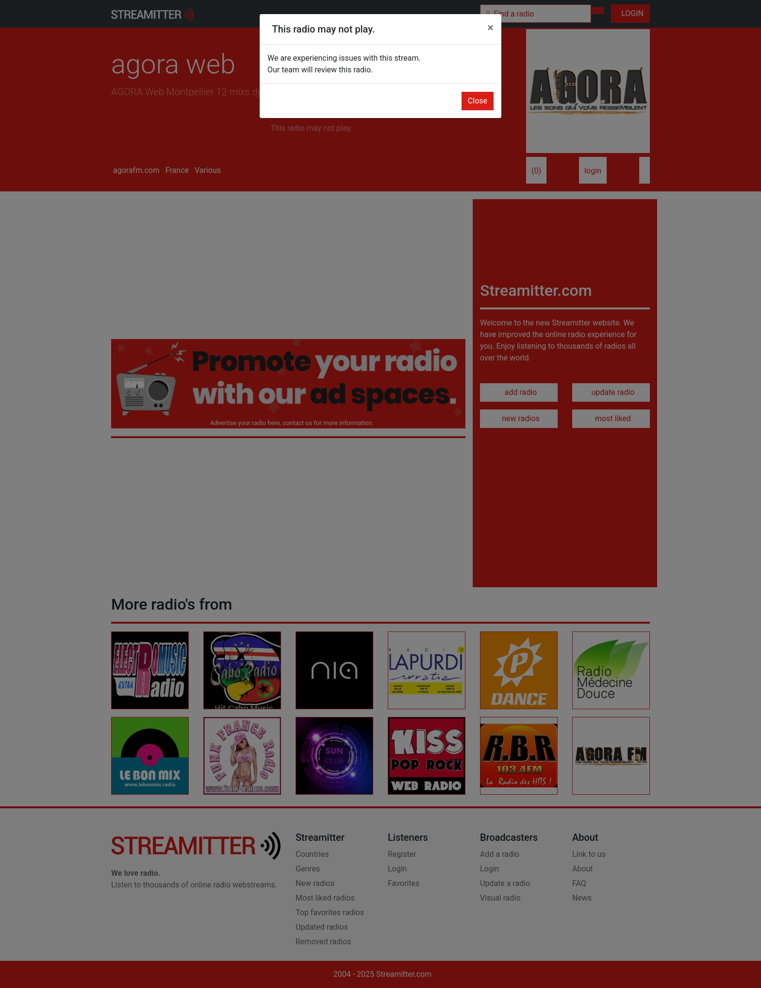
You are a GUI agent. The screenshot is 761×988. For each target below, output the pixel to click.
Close (477, 100)
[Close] (490, 27)
